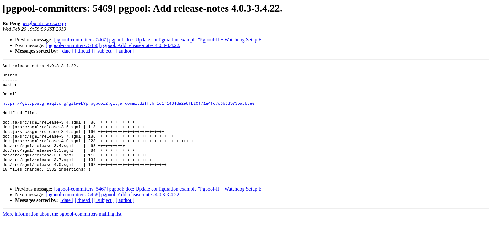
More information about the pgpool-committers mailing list (62, 236)
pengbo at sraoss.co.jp (43, 23)
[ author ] (125, 51)
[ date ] (66, 51)
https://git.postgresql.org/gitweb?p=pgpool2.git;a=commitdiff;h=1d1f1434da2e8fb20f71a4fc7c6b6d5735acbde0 (128, 111)
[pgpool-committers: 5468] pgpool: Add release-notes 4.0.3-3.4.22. (113, 45)
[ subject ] (104, 51)
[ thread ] (84, 51)
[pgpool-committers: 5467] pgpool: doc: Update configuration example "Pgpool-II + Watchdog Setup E (158, 39)
